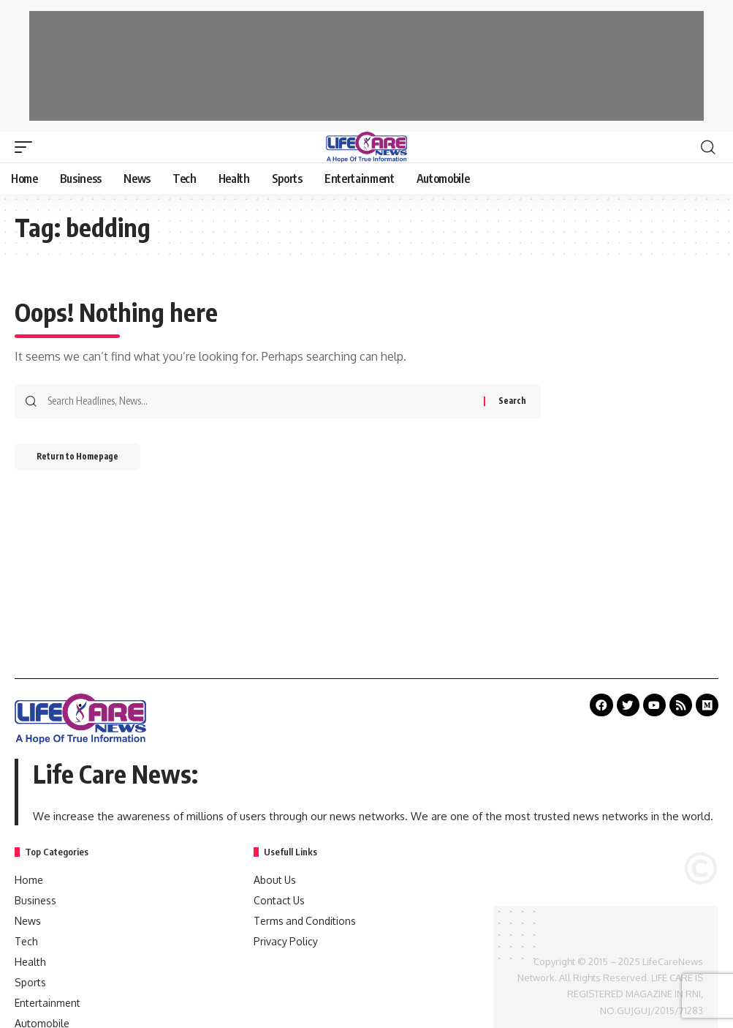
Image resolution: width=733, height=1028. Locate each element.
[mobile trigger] (27, 147)
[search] (707, 147)
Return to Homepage (86, 459)
